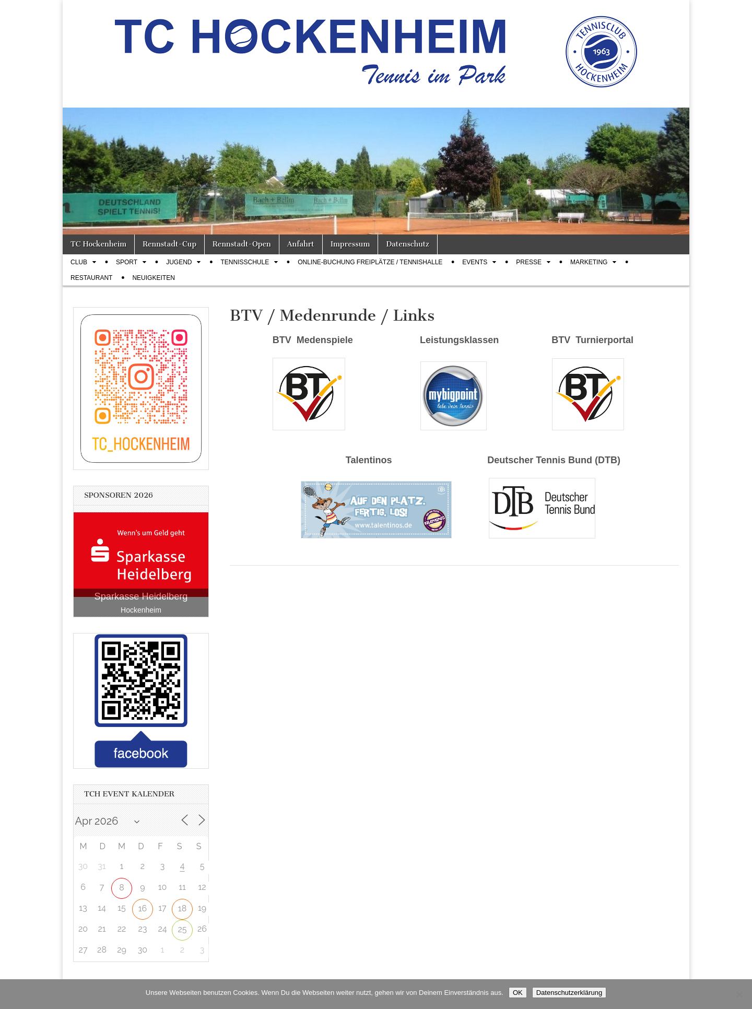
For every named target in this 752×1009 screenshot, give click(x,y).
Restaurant (91, 277)
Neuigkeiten (153, 277)
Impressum (350, 244)
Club (78, 262)
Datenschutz (407, 244)
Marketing (588, 262)
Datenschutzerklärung (569, 992)
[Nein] (739, 994)
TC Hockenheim (98, 244)
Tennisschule (244, 262)
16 (142, 908)
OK (518, 992)
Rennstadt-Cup (169, 244)
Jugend (179, 262)
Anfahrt (300, 244)
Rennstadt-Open (242, 244)
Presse (529, 262)
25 (182, 929)
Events (474, 262)
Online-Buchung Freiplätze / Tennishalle (370, 262)
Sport (126, 262)
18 (182, 908)
